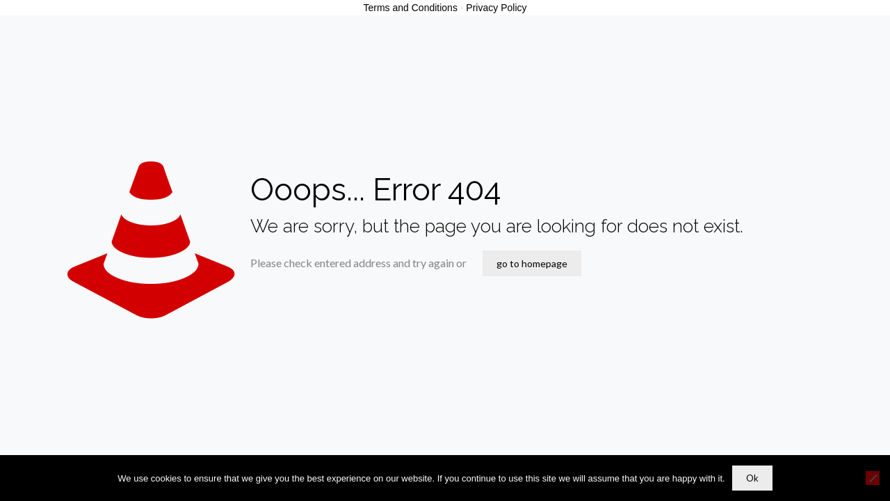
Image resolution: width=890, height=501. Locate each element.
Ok (752, 478)
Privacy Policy (496, 7)
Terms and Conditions (411, 7)
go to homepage (531, 263)
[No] (873, 478)
